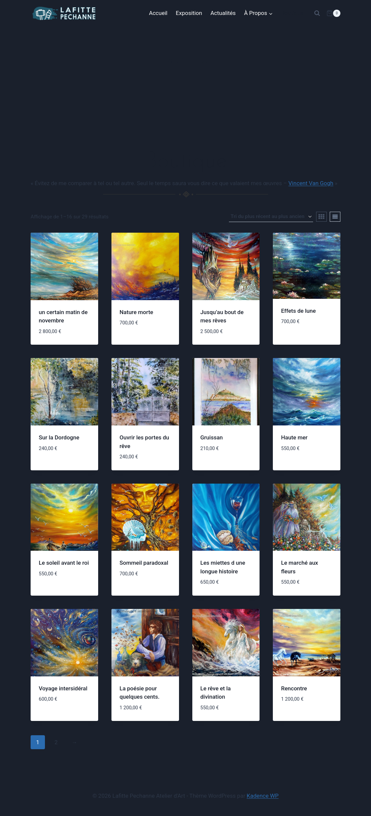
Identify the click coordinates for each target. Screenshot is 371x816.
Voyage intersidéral (63, 688)
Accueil (158, 13)
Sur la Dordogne (59, 437)
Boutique (292, 13)
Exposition (189, 13)
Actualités (223, 13)
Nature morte (136, 312)
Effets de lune (298, 310)
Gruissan (211, 437)
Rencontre (294, 688)
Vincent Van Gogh (310, 183)
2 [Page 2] (56, 742)
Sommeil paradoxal (143, 562)
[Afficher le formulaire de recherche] (317, 13)
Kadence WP (262, 795)
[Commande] (271, 217)
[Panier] (333, 13)
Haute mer (294, 437)
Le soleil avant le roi (64, 562)
